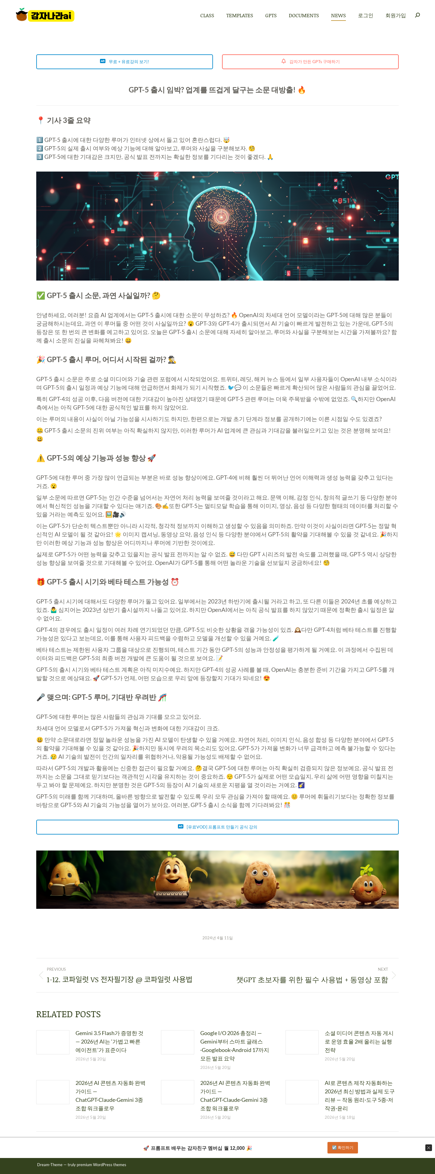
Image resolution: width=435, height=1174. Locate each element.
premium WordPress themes (101, 1164)
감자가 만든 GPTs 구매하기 (310, 61)
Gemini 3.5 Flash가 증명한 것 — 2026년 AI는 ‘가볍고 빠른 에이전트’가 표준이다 (109, 1041)
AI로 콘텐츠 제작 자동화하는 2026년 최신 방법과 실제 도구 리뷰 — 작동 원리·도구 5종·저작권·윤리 (360, 1095)
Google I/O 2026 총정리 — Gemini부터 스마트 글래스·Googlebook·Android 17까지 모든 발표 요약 (234, 1046)
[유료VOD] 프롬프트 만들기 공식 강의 (217, 826)
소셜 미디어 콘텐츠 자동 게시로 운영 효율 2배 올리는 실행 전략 (359, 1041)
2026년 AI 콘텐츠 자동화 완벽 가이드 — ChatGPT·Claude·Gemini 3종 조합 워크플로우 (111, 1095)
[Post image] (52, 1042)
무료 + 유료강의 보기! (124, 61)
